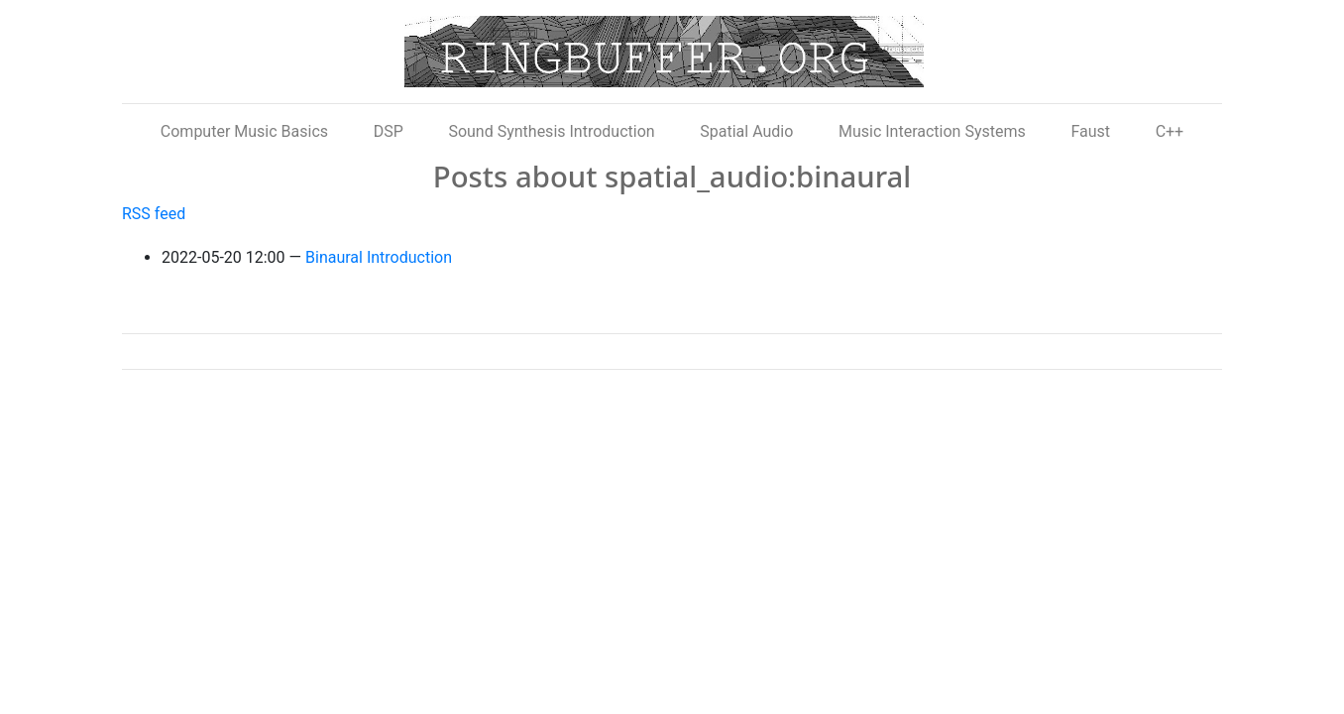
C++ (1170, 131)
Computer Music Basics (244, 131)
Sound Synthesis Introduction (551, 131)
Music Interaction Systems (932, 131)
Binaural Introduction (378, 257)
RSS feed (153, 213)
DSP (388, 131)
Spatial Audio (746, 131)
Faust (1090, 131)
